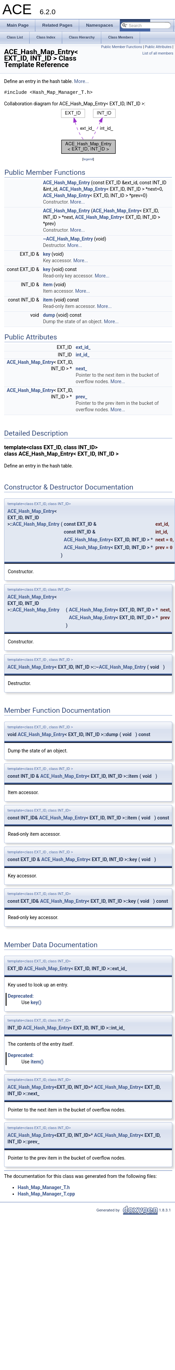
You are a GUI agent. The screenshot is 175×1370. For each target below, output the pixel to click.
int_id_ (82, 354)
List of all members (157, 53)
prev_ (81, 396)
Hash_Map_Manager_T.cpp (46, 1194)
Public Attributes (158, 47)
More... (81, 81)
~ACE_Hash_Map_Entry (68, 239)
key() (36, 1002)
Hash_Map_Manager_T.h (44, 1187)
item (47, 284)
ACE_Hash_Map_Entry (66, 182)
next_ (81, 368)
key (46, 254)
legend (88, 159)
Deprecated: (21, 996)
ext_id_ (83, 347)
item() (37, 1061)
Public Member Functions (121, 47)
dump (49, 315)
